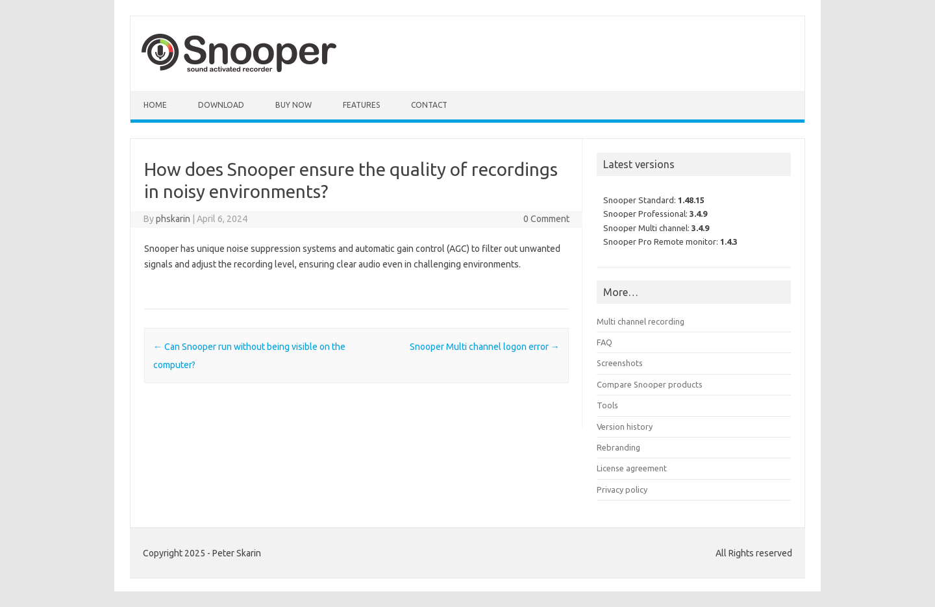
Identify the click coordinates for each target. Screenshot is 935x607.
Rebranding (618, 447)
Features (361, 105)
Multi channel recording (640, 321)
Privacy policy (622, 489)
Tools (607, 405)
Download (221, 105)
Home (155, 105)
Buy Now (293, 105)
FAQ (604, 342)
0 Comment (546, 219)
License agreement (632, 468)
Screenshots (620, 362)
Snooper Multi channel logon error (485, 346)
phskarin (173, 219)
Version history (625, 426)
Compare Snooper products (650, 384)
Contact (429, 105)
